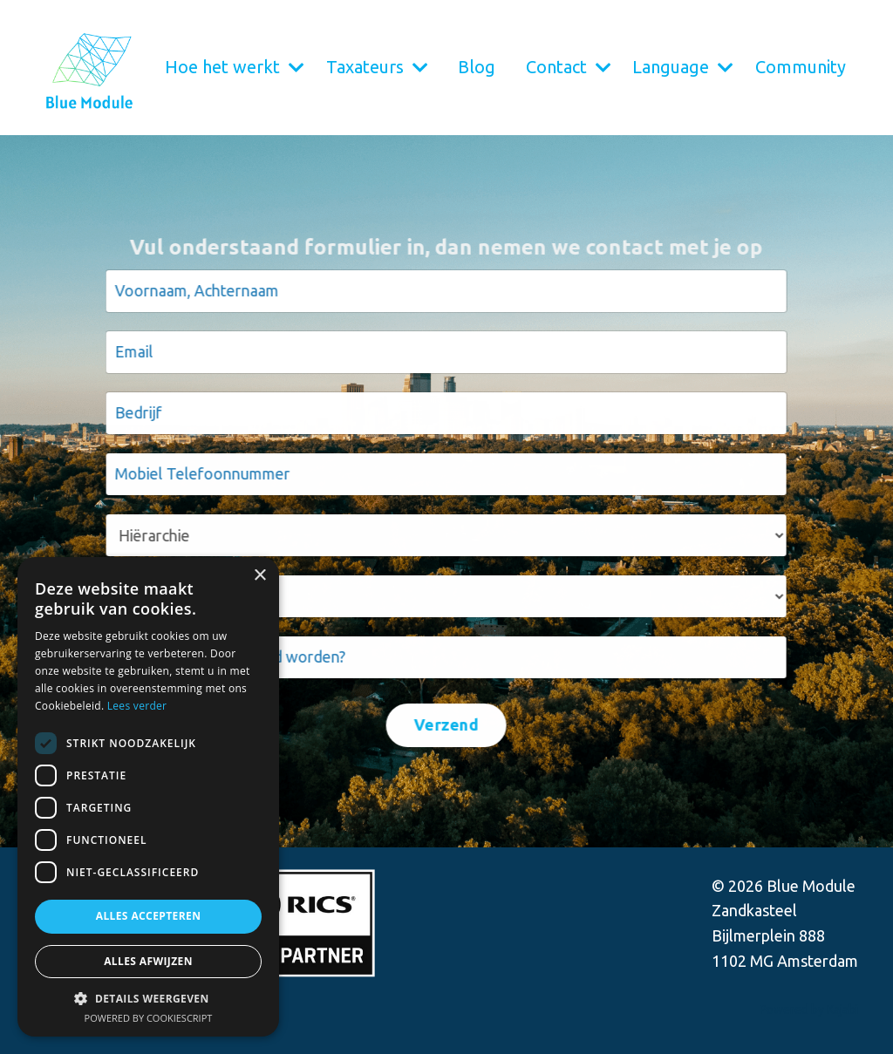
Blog (476, 67)
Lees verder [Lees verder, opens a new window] (137, 705)
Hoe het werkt (234, 67)
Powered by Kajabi (809, 1010)
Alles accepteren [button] (148, 915)
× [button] (259, 575)
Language (682, 67)
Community (800, 67)
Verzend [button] (444, 724)
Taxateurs (377, 67)
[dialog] (148, 797)
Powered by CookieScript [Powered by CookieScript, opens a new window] (149, 1017)
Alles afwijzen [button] (148, 961)
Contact (568, 67)
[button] (148, 998)
